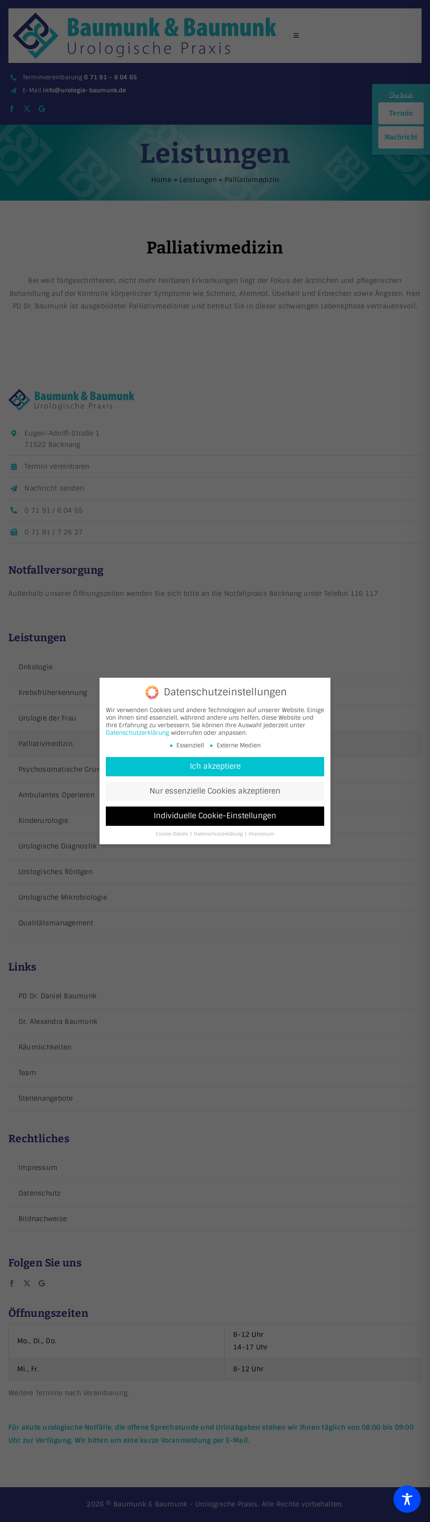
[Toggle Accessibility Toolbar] (407, 1499)
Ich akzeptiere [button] (215, 767)
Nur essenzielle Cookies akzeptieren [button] (215, 791)
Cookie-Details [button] (172, 835)
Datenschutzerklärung (137, 733)
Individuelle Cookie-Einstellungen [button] (215, 816)
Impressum (261, 835)
